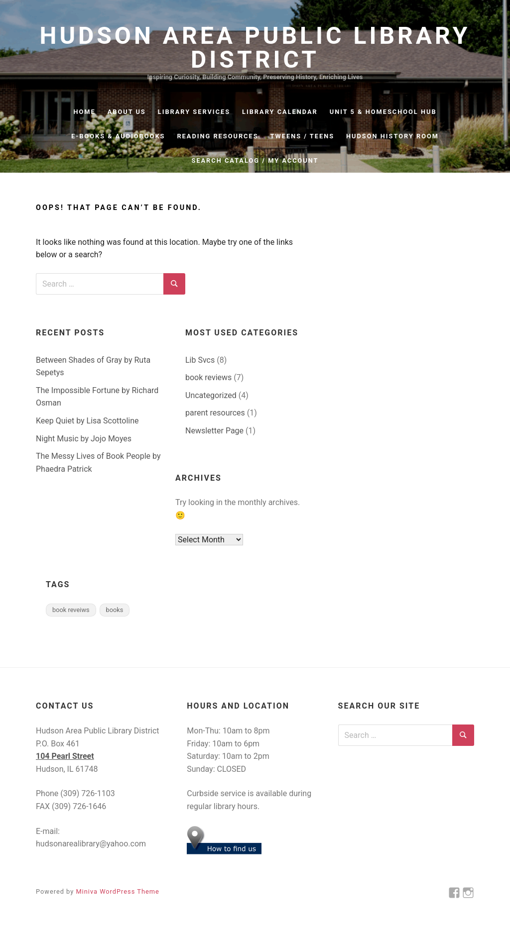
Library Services (194, 111)
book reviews (208, 377)
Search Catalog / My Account (254, 160)
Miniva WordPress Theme (117, 891)
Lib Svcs (200, 360)
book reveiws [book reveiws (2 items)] (71, 610)
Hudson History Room (392, 136)
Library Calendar (280, 111)
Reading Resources (217, 136)
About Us (127, 111)
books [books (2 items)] (115, 610)
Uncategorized (211, 395)
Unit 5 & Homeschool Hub (383, 111)
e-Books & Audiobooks (118, 136)
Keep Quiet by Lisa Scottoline (87, 420)
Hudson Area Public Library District (255, 48)
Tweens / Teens (302, 136)
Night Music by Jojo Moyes (83, 438)
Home (84, 111)
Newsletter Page (214, 430)
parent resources (215, 412)
